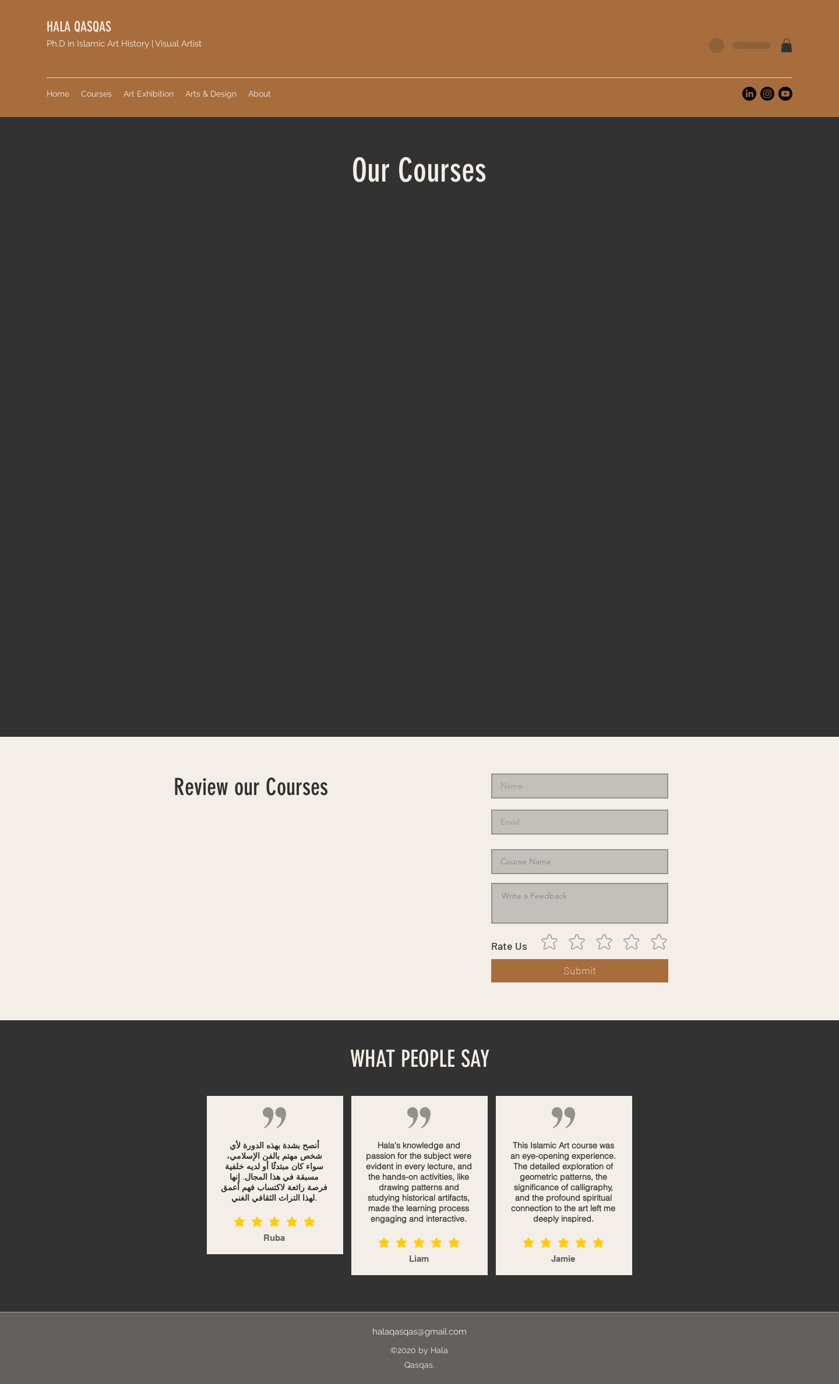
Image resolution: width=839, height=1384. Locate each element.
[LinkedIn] (749, 94)
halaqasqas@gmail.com (419, 1331)
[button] (786, 45)
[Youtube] (785, 94)
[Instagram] (767, 94)
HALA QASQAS (79, 27)
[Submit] (579, 970)
